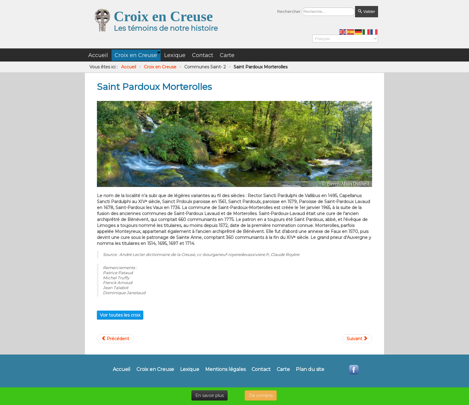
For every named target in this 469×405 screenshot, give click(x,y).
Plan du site (310, 369)
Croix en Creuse (155, 369)
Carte (283, 369)
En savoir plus (209, 395)
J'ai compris (261, 395)
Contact (261, 369)
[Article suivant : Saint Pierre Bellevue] (357, 338)
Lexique (189, 369)
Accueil (121, 369)
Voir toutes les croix (120, 315)
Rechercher (289, 11)
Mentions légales (225, 369)
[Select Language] (345, 39)
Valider (366, 11)
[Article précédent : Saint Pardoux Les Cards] (115, 338)
